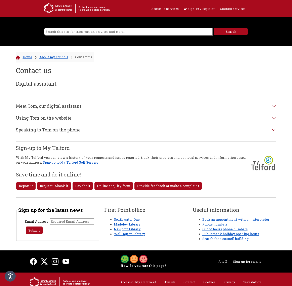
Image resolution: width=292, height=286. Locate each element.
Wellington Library (129, 234)
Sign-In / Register (199, 9)
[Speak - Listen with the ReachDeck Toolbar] (10, 276)
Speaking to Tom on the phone (48, 129)
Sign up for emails (247, 261)
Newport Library (127, 229)
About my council (53, 57)
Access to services (165, 9)
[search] (128, 32)
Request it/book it (54, 186)
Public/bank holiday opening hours (230, 234)
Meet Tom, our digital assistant (48, 106)
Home (27, 57)
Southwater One (127, 219)
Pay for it (82, 186)
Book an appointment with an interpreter (235, 219)
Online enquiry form (113, 186)
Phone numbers (214, 224)
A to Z (222, 261)
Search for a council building (225, 239)
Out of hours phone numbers (225, 229)
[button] (134, 259)
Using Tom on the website (44, 118)
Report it (26, 186)
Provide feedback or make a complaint (168, 186)
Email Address (36, 221)
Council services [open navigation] (232, 9)
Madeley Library (127, 224)
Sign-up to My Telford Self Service (70, 162)
